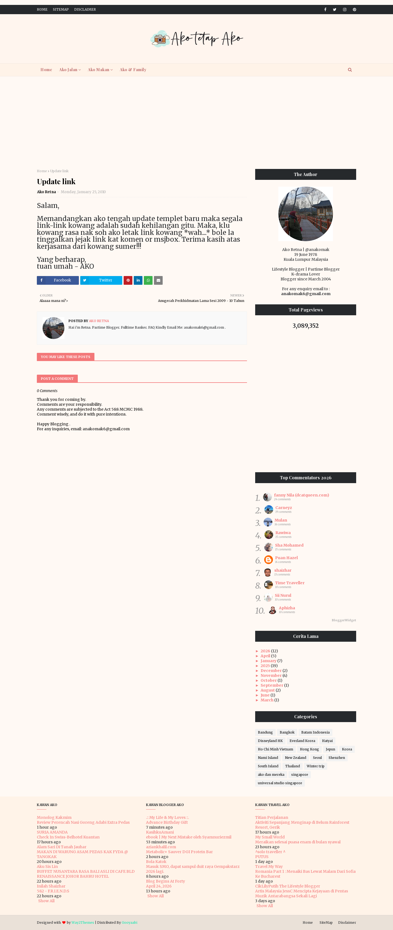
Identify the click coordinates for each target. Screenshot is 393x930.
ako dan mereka (271, 775)
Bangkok (287, 732)
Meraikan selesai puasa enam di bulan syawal (298, 842)
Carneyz (283, 507)
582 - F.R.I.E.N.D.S (53, 891)
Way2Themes (83, 922)
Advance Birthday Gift (167, 822)
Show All (46, 900)
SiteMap (61, 9)
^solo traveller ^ (270, 851)
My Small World (270, 837)
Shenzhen (337, 758)
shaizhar (282, 570)
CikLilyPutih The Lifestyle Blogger (287, 886)
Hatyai (327, 741)
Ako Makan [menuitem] (98, 69)
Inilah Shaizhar (51, 886)
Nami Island (268, 758)
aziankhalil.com (161, 846)
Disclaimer (85, 9)
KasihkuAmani (160, 832)
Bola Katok (156, 861)
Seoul (317, 758)
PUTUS (262, 856)
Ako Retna (46, 192)
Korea (347, 749)
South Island (268, 766)
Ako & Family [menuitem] (133, 69)
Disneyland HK (270, 741)
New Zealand (295, 758)
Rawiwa (283, 532)
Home (42, 9)
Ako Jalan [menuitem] (68, 69)
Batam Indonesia (315, 732)
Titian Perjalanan (271, 817)
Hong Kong (309, 749)
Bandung (265, 732)
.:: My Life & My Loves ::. (167, 817)
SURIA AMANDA (52, 832)
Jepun (330, 749)
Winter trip (315, 766)
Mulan (281, 520)
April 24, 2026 (159, 886)
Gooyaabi (129, 922)
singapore (299, 775)
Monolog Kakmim (54, 817)
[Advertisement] (196, 122)
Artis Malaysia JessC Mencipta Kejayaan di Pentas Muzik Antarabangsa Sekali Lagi (301, 893)
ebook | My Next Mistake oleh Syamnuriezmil (188, 837)
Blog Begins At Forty (165, 881)
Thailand (292, 766)
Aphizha (287, 607)
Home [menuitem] (46, 69)
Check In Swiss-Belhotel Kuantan (68, 837)
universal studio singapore (280, 783)
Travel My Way (269, 866)
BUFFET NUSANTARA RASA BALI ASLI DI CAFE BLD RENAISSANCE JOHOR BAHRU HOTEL (86, 874)
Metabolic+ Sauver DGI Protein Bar (179, 851)
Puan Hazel (286, 557)
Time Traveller (290, 582)
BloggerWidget (344, 620)
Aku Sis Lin (47, 866)
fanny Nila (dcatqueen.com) (301, 495)
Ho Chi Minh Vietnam (275, 749)
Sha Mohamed (289, 545)
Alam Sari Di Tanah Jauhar (62, 846)
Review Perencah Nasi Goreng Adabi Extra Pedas (83, 822)
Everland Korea (302, 741)
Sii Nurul (283, 595)
